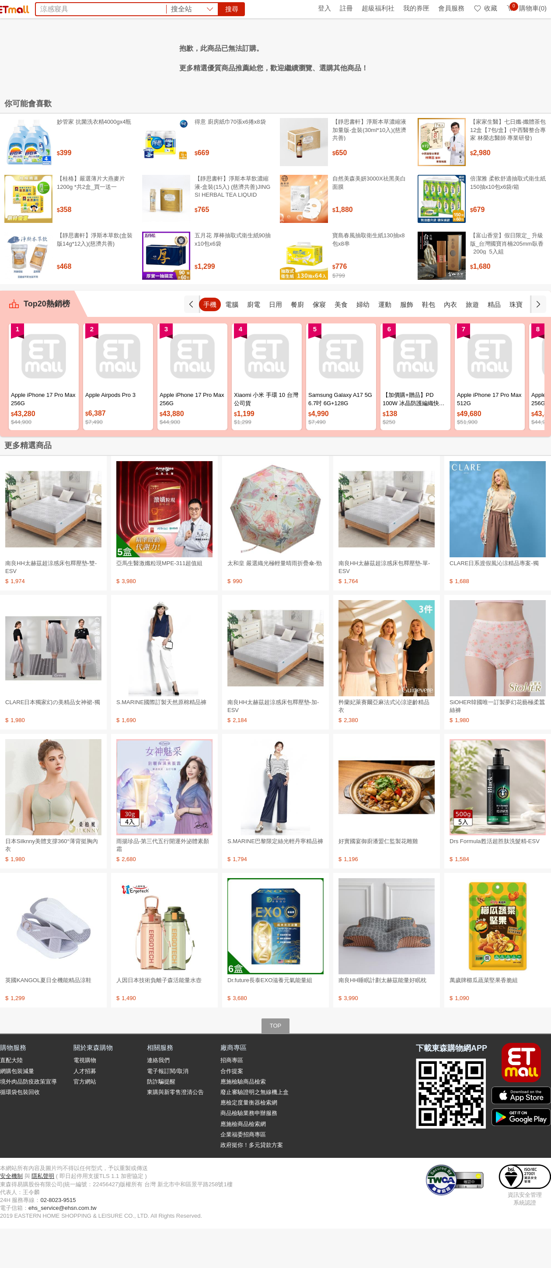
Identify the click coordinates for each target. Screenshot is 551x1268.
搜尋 (408, 39)
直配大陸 (11, 1099)
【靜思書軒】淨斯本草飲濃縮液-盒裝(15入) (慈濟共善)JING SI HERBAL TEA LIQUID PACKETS (232, 230)
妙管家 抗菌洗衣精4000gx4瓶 (94, 161)
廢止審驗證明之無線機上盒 (254, 1131)
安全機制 (11, 1215)
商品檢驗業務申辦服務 (248, 1152)
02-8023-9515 (58, 1239)
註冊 (346, 8)
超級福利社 (378, 8)
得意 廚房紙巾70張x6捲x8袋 (230, 161)
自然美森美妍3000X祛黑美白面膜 (369, 222)
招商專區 (231, 1099)
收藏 (485, 8)
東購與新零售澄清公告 (175, 1131)
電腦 (231, 343)
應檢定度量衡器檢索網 (248, 1142)
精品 (494, 343)
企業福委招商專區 (243, 1174)
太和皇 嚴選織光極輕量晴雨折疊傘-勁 (274, 602)
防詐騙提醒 (161, 1121)
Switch (335, 56)
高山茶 (260, 56)
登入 (324, 8)
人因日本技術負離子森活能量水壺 (159, 1019)
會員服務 (451, 8)
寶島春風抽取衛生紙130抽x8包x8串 (368, 278)
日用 (275, 343)
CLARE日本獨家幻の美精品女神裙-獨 (52, 741)
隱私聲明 (42, 1215)
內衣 (450, 343)
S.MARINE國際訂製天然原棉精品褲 (161, 741)
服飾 (406, 343)
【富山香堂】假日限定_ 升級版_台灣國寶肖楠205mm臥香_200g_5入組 (507, 282)
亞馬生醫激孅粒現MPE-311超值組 (159, 602)
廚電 (253, 343)
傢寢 (319, 343)
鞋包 (428, 343)
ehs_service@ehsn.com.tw (62, 1247)
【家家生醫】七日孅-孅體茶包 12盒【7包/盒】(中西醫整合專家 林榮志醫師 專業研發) (508, 169)
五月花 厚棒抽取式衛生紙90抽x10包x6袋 (233, 278)
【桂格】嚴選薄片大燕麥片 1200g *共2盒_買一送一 (91, 222)
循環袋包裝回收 (20, 1131)
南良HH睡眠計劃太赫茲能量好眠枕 (382, 1019)
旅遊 (472, 343)
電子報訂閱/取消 (167, 1110)
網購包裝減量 (17, 1110)
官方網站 (84, 1121)
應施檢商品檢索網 (243, 1163)
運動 (384, 343)
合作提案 (231, 1110)
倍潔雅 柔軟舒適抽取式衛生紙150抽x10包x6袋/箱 (508, 222)
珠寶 (516, 343)
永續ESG (103, 8)
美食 (341, 343)
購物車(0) (526, 8)
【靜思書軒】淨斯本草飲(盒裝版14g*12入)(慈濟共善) (95, 278)
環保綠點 (39, 8)
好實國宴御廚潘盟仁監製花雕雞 (378, 880)
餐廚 (297, 343)
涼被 (238, 56)
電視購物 (84, 1099)
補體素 (216, 56)
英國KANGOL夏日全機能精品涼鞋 (48, 1019)
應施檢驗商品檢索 (243, 1121)
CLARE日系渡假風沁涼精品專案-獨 (494, 602)
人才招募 (84, 1110)
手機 (209, 343)
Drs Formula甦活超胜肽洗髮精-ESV (495, 880)
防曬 (195, 56)
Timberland (166, 56)
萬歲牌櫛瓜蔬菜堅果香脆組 (484, 1019)
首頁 (10, 8)
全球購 (71, 8)
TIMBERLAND (297, 56)
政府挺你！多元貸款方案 (251, 1184)
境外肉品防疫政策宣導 (28, 1121)
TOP (276, 1065)
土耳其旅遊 (367, 56)
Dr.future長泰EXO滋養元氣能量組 (269, 1019)
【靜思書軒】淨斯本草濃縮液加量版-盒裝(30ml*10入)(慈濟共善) (369, 169)
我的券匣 (416, 8)
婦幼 (363, 343)
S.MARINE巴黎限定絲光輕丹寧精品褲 (275, 880)
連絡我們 (158, 1099)
